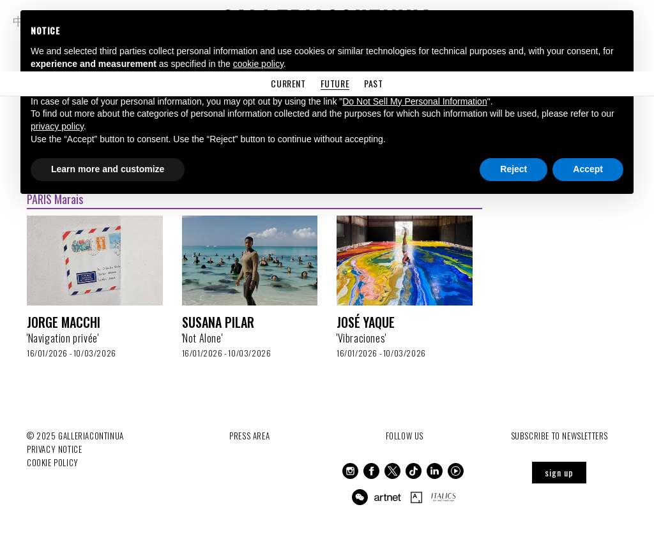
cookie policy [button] (258, 64)
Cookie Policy (53, 462)
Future (335, 83)
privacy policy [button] (57, 126)
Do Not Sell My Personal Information (414, 101)
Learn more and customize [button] (107, 169)
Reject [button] (513, 169)
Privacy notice (54, 449)
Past (373, 83)
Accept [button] (588, 169)
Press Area (249, 435)
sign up (559, 472)
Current (288, 83)
